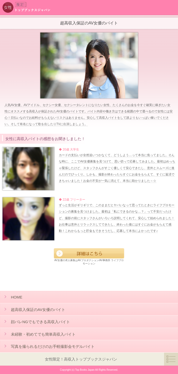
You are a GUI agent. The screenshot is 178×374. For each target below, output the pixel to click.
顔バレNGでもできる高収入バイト (40, 322)
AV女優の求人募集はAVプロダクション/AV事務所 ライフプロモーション (89, 256)
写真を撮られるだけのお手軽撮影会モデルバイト (53, 346)
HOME (16, 297)
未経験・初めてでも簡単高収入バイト (43, 334)
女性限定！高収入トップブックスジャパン (81, 359)
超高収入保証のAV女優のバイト (38, 309)
